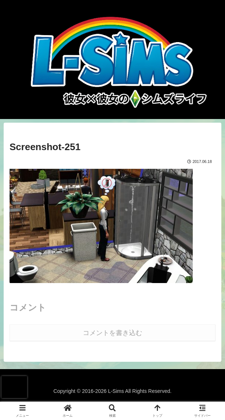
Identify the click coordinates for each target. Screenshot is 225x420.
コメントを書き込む (112, 333)
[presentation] (14, 387)
